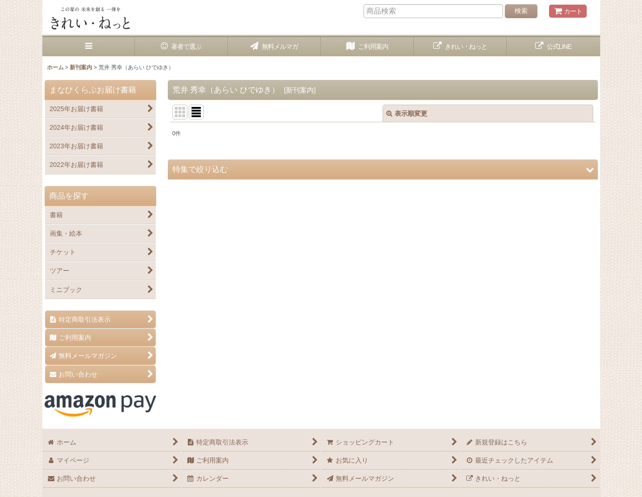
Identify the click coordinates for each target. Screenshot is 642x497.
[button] (88, 46)
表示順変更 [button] (406, 113)
